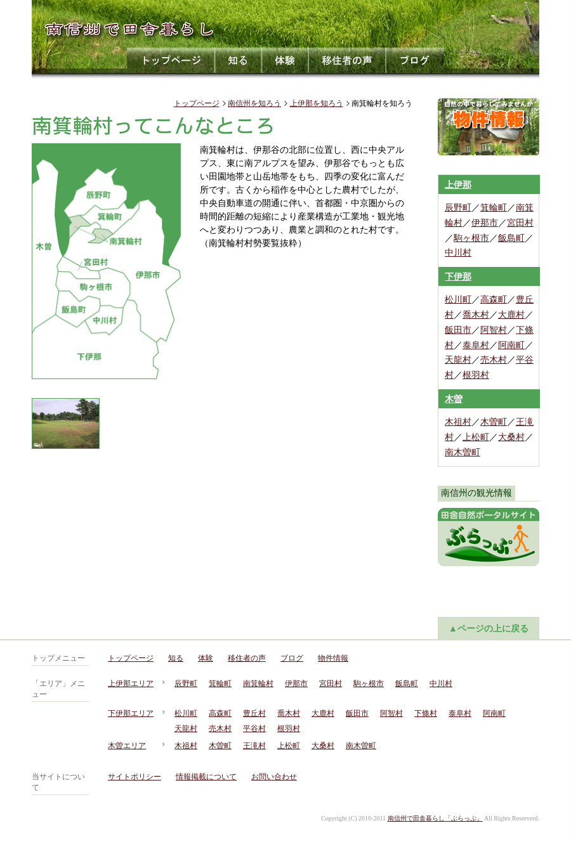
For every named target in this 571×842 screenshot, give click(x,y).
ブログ (415, 60)
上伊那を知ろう (316, 103)
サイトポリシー (134, 776)
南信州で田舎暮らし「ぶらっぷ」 (435, 818)
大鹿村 (511, 315)
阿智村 (493, 330)
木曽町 (493, 422)
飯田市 (458, 330)
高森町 (493, 299)
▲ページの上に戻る (488, 628)
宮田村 (520, 223)
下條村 (425, 713)
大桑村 (511, 437)
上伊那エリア (131, 683)
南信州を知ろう (254, 103)
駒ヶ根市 (471, 238)
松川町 (458, 299)
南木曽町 (462, 452)
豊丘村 (254, 713)
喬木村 (476, 315)
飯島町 (511, 238)
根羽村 (476, 375)
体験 (285, 60)
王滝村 (254, 745)
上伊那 (458, 185)
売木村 (493, 360)
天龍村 (458, 360)
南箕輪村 (258, 683)
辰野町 (458, 207)
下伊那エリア (131, 713)
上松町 (476, 437)
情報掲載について (206, 776)
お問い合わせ (274, 776)
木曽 (454, 399)
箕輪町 (493, 207)
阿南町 (511, 345)
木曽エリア (127, 745)
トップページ (171, 60)
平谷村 (254, 728)
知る (238, 60)
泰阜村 (476, 345)
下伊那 (458, 277)
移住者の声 (347, 60)
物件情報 (333, 658)
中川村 (458, 252)
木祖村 (458, 422)
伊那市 (484, 223)
